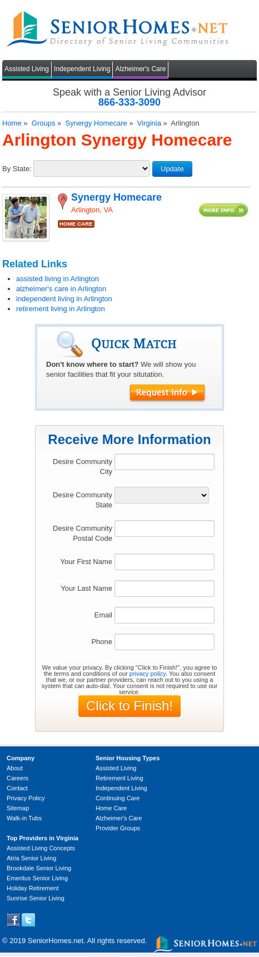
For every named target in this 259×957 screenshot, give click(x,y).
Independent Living (82, 69)
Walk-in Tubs (24, 818)
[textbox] (164, 461)
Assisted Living (26, 69)
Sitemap (18, 808)
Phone (101, 641)
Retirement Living (119, 778)
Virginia (149, 123)
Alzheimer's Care (140, 69)
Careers (17, 778)
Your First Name (86, 561)
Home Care (111, 808)
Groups (44, 123)
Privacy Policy (25, 798)
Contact (17, 788)
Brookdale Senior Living (39, 868)
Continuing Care (118, 798)
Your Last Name (86, 588)
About (15, 768)
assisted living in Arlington (57, 279)
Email (103, 615)
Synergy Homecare (96, 123)
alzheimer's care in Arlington (61, 289)
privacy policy (148, 673)
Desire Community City (82, 466)
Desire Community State (82, 500)
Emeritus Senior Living (37, 878)
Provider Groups (118, 828)
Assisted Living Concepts (41, 848)
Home (12, 123)
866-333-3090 (129, 102)
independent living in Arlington (64, 299)
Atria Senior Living (31, 858)
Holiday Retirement (33, 888)
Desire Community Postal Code (82, 533)
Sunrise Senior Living (35, 898)
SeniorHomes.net (55, 940)
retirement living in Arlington (60, 309)
